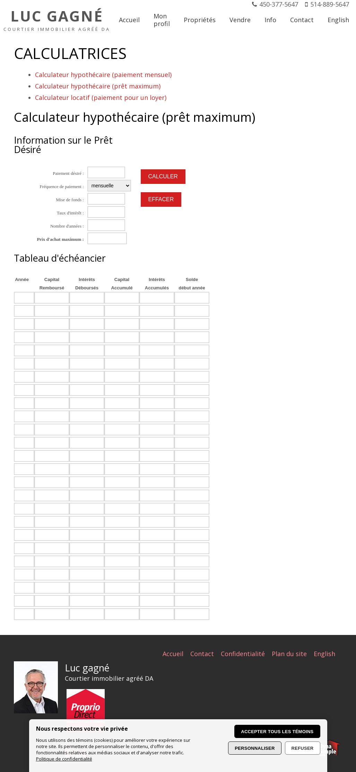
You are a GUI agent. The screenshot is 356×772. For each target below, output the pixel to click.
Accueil (173, 654)
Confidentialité (243, 654)
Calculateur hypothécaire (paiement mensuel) (103, 74)
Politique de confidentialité (64, 759)
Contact (202, 654)
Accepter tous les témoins (277, 731)
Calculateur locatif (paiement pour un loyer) (100, 97)
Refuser (303, 748)
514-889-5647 (329, 4)
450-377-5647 (278, 4)
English (324, 654)
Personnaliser (255, 748)
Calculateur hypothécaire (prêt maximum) (97, 86)
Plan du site (289, 654)
